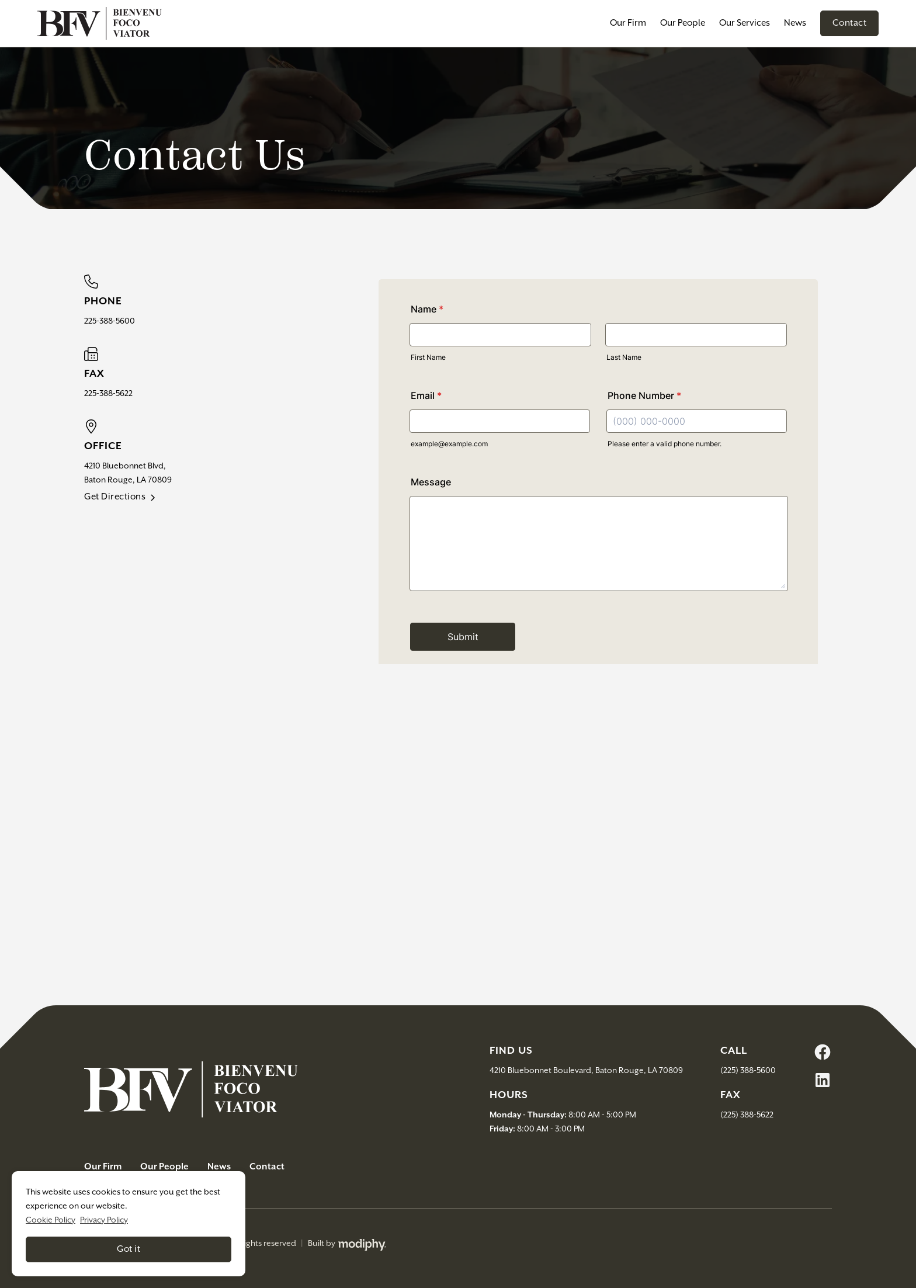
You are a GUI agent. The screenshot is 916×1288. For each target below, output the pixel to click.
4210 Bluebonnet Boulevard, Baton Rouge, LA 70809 (586, 1070)
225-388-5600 (109, 321)
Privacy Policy (104, 1220)
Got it (128, 1249)
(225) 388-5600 (748, 1070)
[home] (99, 23)
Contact (849, 23)
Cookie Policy (50, 1220)
